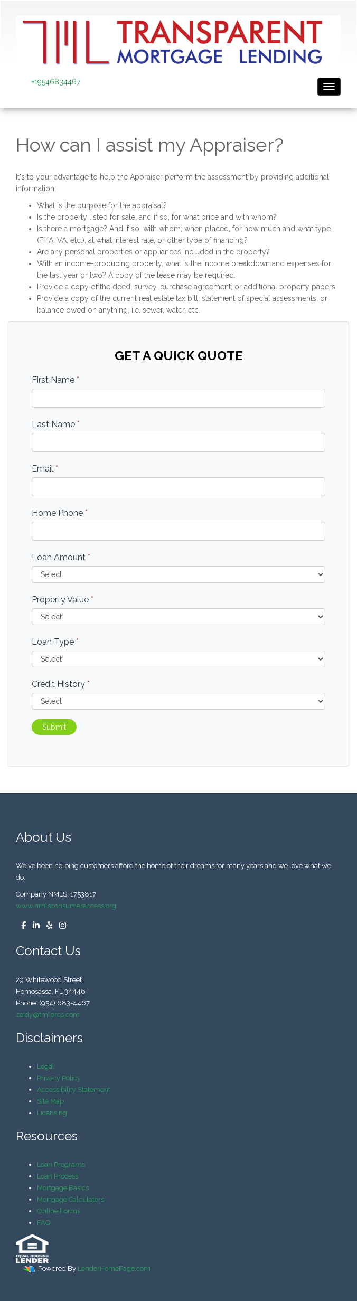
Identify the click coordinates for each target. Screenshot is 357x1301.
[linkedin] (33, 926)
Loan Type (55, 642)
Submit (54, 727)
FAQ (43, 1223)
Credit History (61, 684)
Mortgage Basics (63, 1188)
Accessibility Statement (73, 1089)
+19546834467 (56, 82)
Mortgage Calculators (70, 1199)
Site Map (50, 1101)
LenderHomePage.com (114, 1268)
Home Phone (60, 513)
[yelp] (46, 926)
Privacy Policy (59, 1078)
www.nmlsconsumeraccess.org (66, 906)
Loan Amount (61, 557)
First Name (55, 380)
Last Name (56, 424)
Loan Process (57, 1176)
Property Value (62, 600)
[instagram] (60, 926)
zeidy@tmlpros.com (48, 1015)
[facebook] (21, 926)
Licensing (52, 1113)
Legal (45, 1066)
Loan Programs (61, 1164)
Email (45, 469)
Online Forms (58, 1211)
